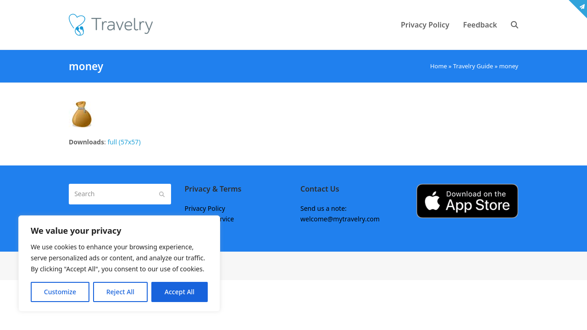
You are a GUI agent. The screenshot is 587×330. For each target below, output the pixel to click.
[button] (514, 25)
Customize (60, 291)
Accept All (179, 291)
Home (438, 66)
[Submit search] (162, 193)
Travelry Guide (473, 66)
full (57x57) (123, 142)
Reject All (120, 291)
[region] (119, 263)
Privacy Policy (205, 208)
